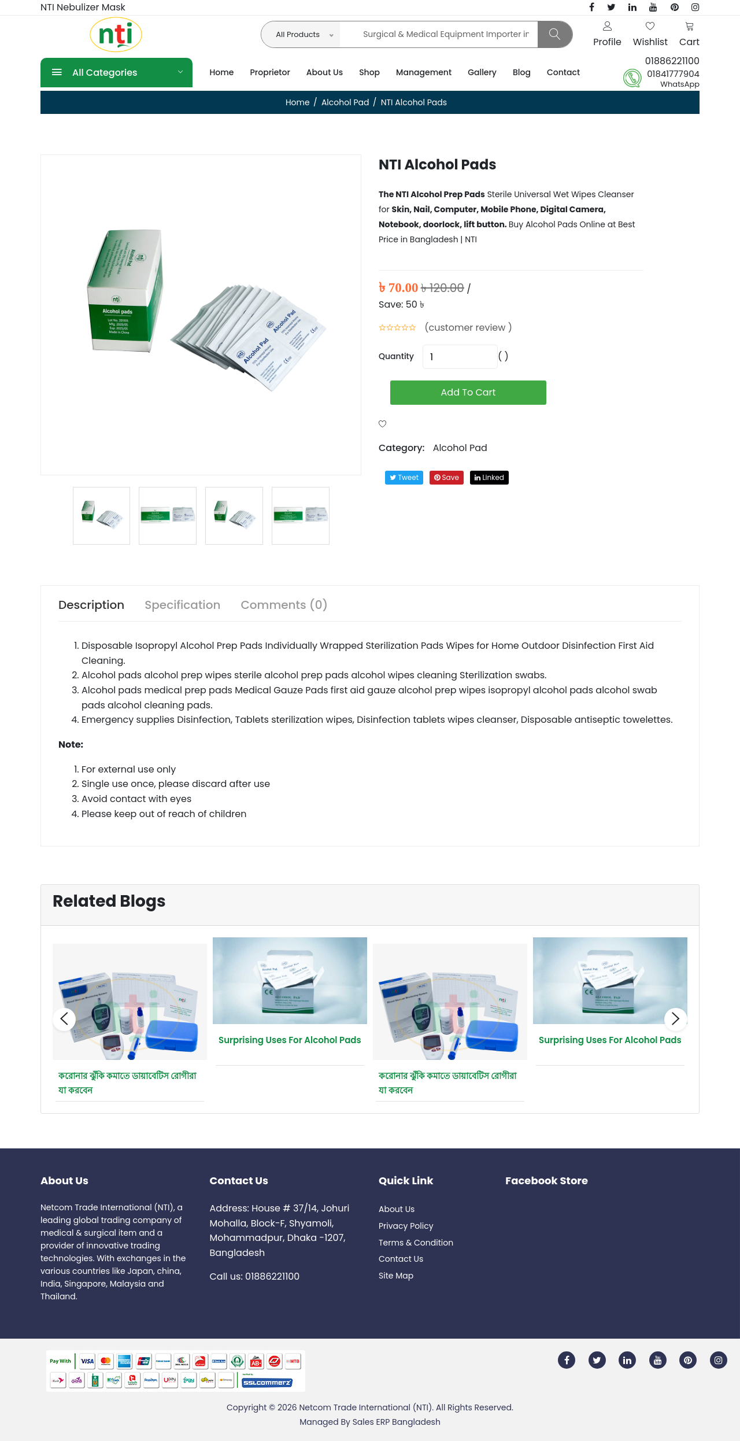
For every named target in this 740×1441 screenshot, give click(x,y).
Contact (563, 72)
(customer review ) (468, 327)
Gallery (482, 72)
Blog (522, 72)
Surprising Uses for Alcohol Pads (290, 1040)
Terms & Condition (416, 1242)
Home (222, 72)
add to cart (468, 392)
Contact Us (401, 1259)
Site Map (396, 1275)
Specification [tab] (182, 604)
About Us (324, 72)
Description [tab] (91, 604)
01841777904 (673, 74)
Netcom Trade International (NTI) (365, 1407)
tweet (404, 477)
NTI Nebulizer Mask (82, 7)
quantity (396, 356)
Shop (369, 72)
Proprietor (270, 72)
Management (424, 72)
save (446, 477)
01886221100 (672, 61)
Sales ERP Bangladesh (397, 1422)
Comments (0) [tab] (284, 604)
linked (489, 477)
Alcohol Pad (345, 102)
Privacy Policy (406, 1226)
